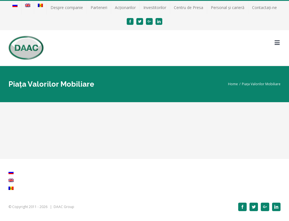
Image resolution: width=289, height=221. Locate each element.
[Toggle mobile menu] (278, 42)
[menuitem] (15, 7)
